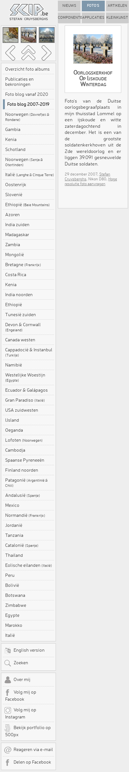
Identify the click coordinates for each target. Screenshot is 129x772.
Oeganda (14, 430)
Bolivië (12, 585)
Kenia (10, 139)
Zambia (12, 244)
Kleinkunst (117, 17)
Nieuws (69, 6)
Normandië (25, 515)
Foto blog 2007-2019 (28, 104)
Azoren (12, 214)
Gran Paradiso (25, 400)
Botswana (15, 595)
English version (24, 651)
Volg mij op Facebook (20, 695)
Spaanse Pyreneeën (24, 460)
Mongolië (14, 254)
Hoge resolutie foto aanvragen (91, 181)
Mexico (12, 505)
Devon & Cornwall (23, 327)
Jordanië (13, 525)
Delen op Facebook (27, 763)
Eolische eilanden (28, 565)
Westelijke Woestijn (25, 377)
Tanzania (14, 535)
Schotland (15, 149)
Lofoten (24, 440)
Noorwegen (27, 117)
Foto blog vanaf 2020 (26, 94)
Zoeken (16, 663)
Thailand (14, 555)
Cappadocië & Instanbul (28, 352)
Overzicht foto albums (27, 69)
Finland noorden (21, 470)
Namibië (13, 364)
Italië (29, 174)
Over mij (17, 680)
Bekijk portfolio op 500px (27, 730)
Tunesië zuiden (20, 314)
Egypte (12, 615)
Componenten (69, 17)
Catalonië (21, 545)
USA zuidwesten (21, 410)
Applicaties (93, 17)
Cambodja (15, 450)
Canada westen (20, 339)
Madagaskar (17, 234)
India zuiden (17, 224)
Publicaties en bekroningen (19, 81)
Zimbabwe (15, 605)
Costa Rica (15, 274)
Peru (10, 575)
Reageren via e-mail (28, 750)
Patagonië (26, 482)
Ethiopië (27, 204)
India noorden (19, 294)
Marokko (13, 625)
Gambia (12, 129)
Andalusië (22, 495)
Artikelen (117, 6)
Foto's (93, 6)
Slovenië (13, 194)
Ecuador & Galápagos (26, 390)
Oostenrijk (15, 184)
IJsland (12, 420)
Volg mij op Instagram (20, 713)
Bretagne (23, 264)
